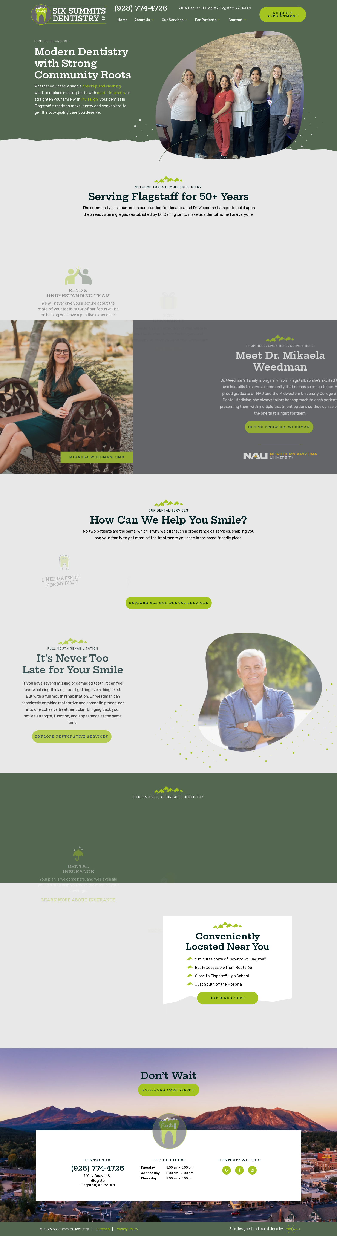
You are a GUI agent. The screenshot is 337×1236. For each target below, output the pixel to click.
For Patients (208, 20)
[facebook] (239, 1170)
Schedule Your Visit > (168, 1090)
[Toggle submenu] (152, 20)
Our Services (175, 20)
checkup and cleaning (102, 86)
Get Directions (228, 998)
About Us (144, 20)
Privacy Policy (127, 1229)
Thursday (149, 1178)
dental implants (111, 92)
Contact (237, 20)
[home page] (68, 14)
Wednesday (150, 1173)
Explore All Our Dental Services (168, 603)
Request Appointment (283, 14)
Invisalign (89, 99)
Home (122, 20)
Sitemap (103, 1229)
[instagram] (252, 1170)
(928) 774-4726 (140, 8)
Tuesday (148, 1167)
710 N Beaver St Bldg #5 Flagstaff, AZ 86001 (97, 1180)
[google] (226, 1170)
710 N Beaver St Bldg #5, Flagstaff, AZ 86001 (215, 8)
